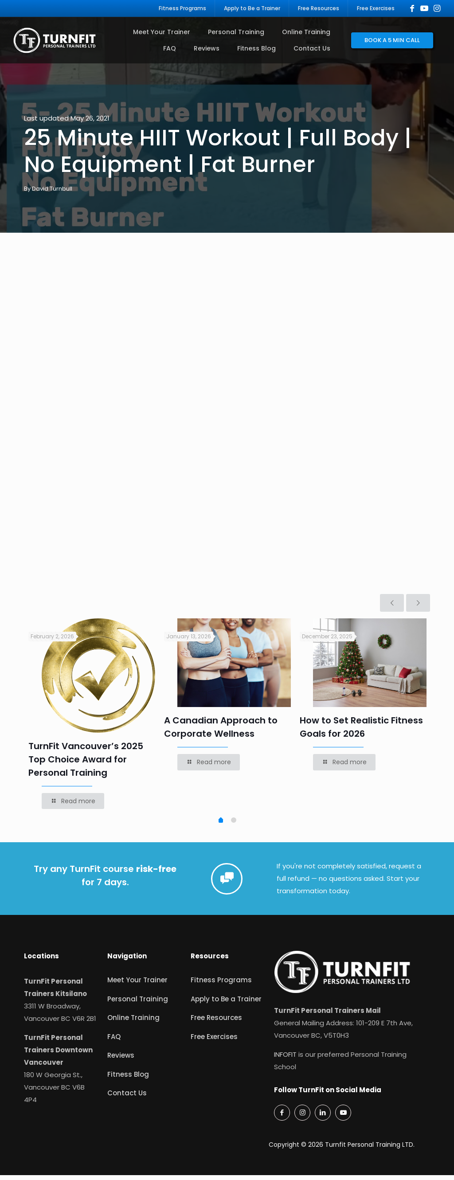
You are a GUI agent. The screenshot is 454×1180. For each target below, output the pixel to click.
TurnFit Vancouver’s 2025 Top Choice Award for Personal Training (85, 764)
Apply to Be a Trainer (226, 1003)
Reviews (120, 1060)
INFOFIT (285, 1059)
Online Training (133, 1022)
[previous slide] (392, 608)
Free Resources (216, 1022)
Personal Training (137, 1003)
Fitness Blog (128, 1079)
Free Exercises (214, 1041)
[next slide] (418, 608)
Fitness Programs (221, 984)
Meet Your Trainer (137, 984)
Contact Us (127, 1097)
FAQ (114, 1041)
